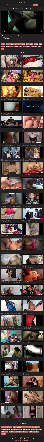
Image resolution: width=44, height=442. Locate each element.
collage (3, 46)
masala (16, 46)
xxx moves (25, 431)
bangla (12, 44)
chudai (7, 44)
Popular (20, 437)
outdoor (28, 46)
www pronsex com (17, 427)
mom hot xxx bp (26, 429)
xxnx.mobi (14, 440)
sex (15, 44)
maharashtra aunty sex (36, 429)
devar (19, 44)
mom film (3, 433)
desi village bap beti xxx (6, 427)
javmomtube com (35, 427)
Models (27, 437)
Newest (16, 437)
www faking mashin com (16, 429)
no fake (30, 431)
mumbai (36, 44)
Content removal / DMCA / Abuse (24, 440)
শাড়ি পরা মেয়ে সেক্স (26, 427)
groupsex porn (4, 431)
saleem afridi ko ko (5, 429)
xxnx (22, 2)
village (31, 44)
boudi (12, 46)
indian (20, 46)
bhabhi (39, 46)
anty (24, 46)
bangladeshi (33, 46)
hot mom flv (11, 431)
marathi (3, 44)
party (2, 48)
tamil (27, 44)
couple (40, 44)
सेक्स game (36, 431)
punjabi (7, 46)
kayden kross (18, 431)
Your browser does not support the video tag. (22, 22)
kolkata (23, 44)
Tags (24, 437)
